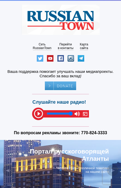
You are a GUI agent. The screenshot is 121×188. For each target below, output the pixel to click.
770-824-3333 (94, 133)
